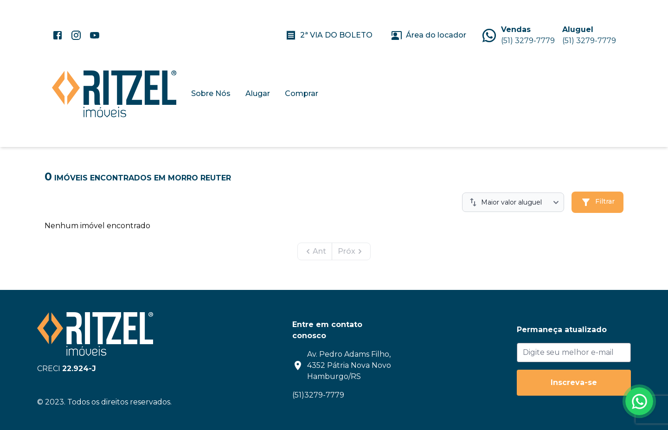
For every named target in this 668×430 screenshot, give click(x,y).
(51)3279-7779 (318, 395)
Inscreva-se (574, 382)
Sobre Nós (211, 93)
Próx (351, 251)
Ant (314, 251)
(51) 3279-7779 (528, 40)
